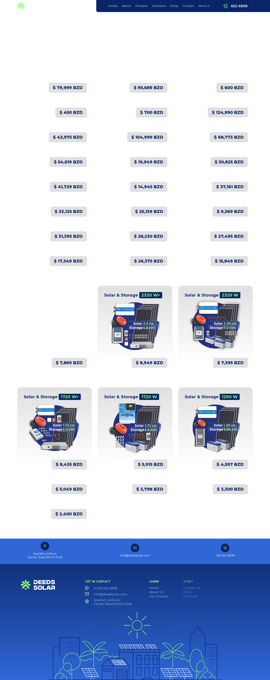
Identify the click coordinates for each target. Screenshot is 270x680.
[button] (204, 6)
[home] (30, 6)
